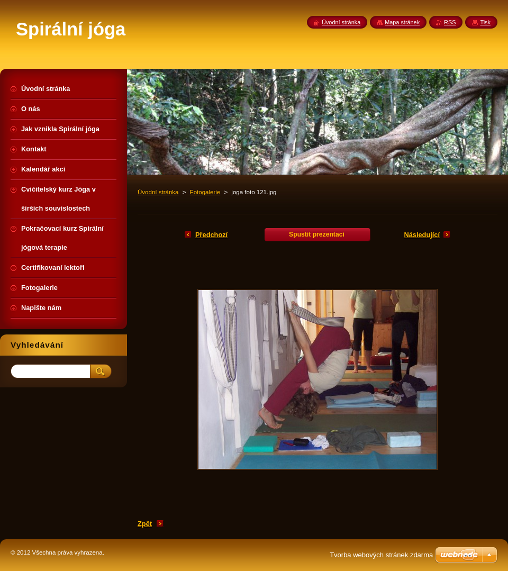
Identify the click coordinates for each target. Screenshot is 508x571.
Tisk (485, 22)
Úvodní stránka (158, 192)
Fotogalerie (205, 192)
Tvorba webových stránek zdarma (381, 555)
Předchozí (211, 235)
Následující (422, 235)
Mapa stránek (402, 22)
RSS (450, 22)
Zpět (145, 524)
